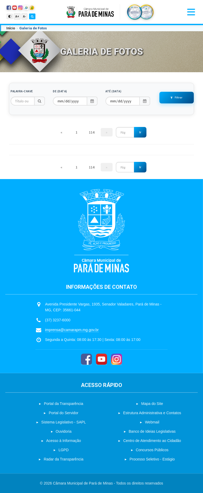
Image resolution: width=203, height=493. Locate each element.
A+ (17, 16)
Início (10, 28)
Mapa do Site (152, 403)
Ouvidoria (64, 431)
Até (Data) (113, 91)
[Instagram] (116, 359)
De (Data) (60, 91)
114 (91, 132)
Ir (140, 132)
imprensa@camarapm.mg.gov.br (72, 330)
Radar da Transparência (63, 459)
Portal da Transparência (63, 403)
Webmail (152, 422)
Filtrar (176, 97)
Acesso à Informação (63, 441)
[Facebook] (86, 359)
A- (24, 16)
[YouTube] (101, 359)
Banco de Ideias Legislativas (152, 431)
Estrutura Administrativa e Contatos (152, 413)
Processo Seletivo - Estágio (152, 459)
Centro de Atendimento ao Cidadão (152, 441)
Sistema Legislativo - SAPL (63, 422)
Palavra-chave (22, 91)
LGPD (63, 450)
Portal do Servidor (63, 413)
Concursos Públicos (152, 450)
